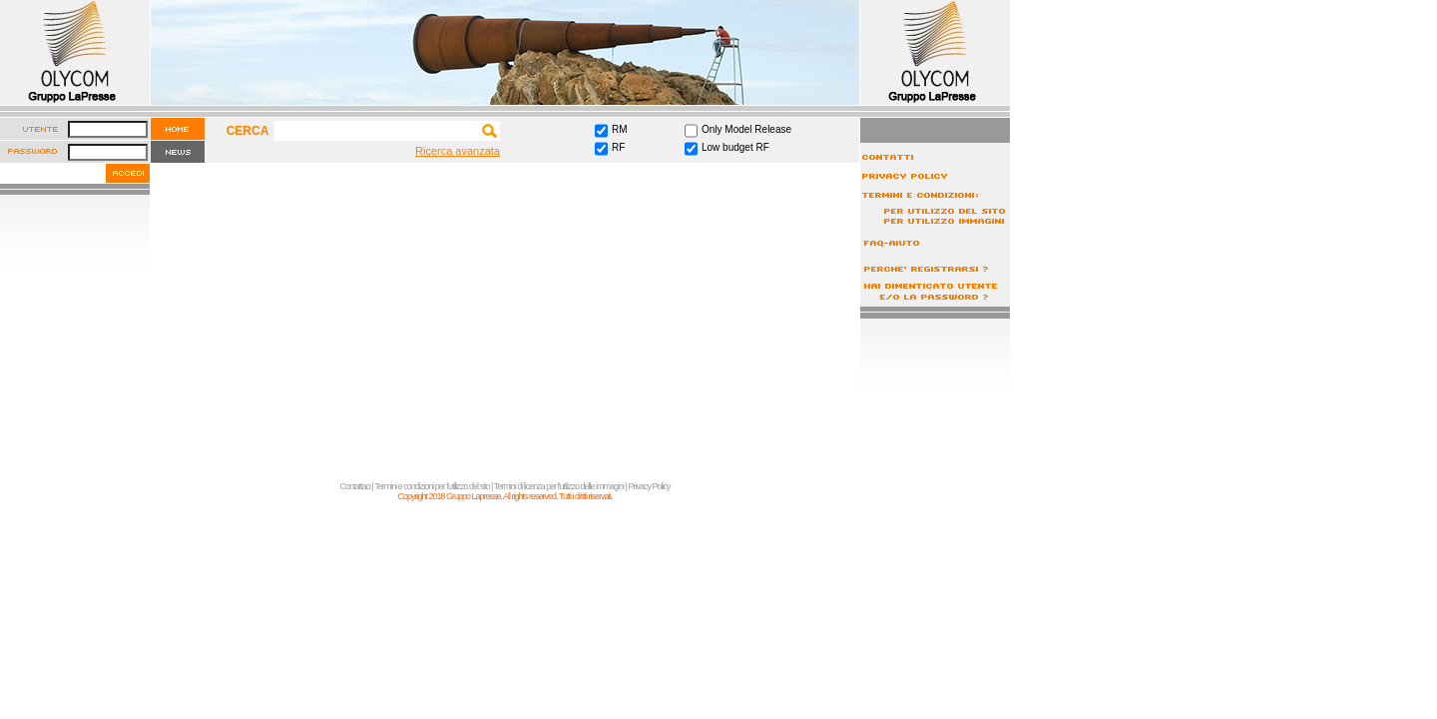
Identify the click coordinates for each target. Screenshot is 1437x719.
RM (620, 129)
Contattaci (355, 486)
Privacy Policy (649, 486)
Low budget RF (735, 147)
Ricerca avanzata (457, 151)
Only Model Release (746, 129)
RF (618, 147)
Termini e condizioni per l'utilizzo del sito (431, 486)
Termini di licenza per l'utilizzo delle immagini (559, 486)
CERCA (248, 131)
